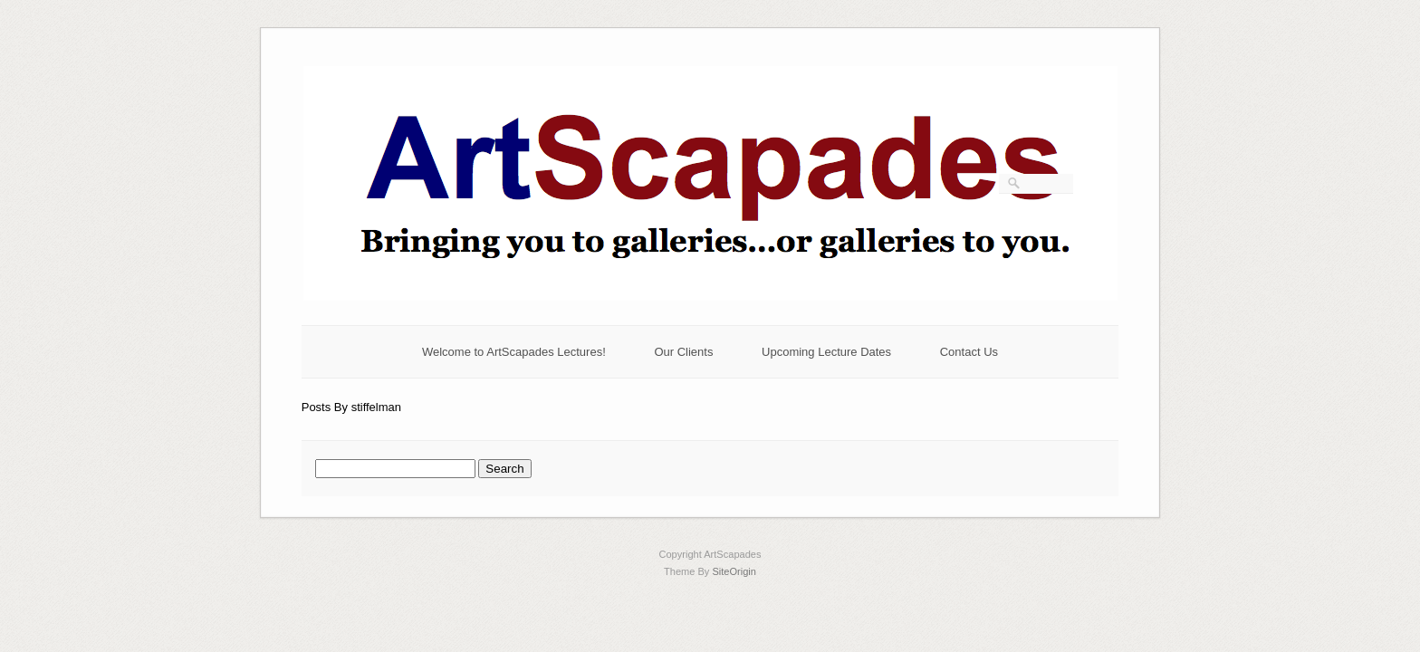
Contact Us (969, 352)
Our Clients (683, 352)
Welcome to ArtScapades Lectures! (514, 352)
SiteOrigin (734, 571)
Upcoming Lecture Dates (826, 352)
